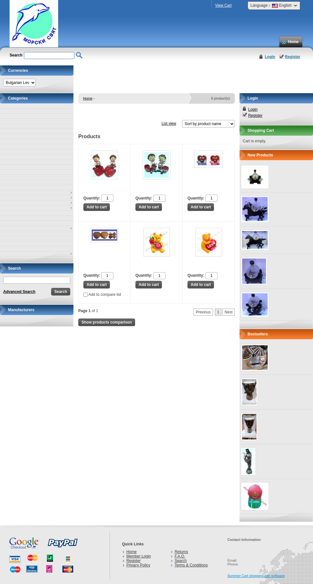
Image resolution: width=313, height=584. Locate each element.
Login (270, 57)
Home (293, 42)
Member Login (138, 556)
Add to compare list (102, 294)
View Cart (223, 5)
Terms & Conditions (191, 565)
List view (169, 123)
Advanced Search (19, 291)
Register (292, 57)
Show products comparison (106, 322)
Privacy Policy (138, 565)
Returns (181, 552)
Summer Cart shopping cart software (256, 576)
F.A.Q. (180, 556)
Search (181, 560)
